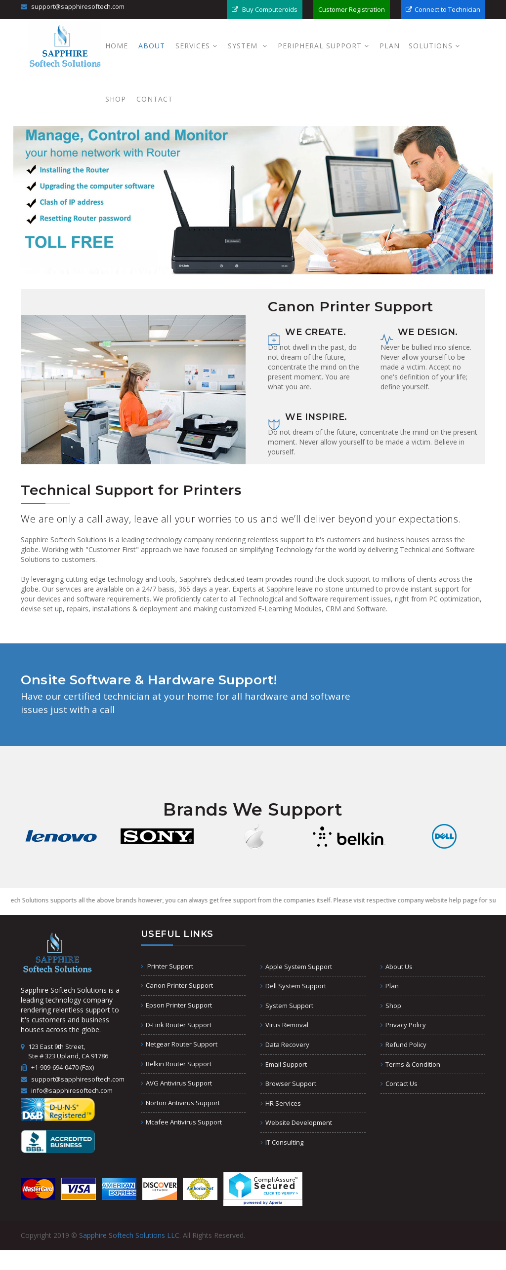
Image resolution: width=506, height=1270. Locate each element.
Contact (154, 99)
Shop (115, 99)
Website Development (296, 1122)
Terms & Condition (410, 1064)
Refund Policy (403, 1044)
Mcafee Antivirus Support (181, 1122)
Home (116, 45)
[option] (61, 836)
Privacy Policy (403, 1024)
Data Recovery (284, 1044)
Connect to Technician (443, 9)
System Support (286, 1005)
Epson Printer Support (176, 1005)
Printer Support (167, 966)
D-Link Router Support (176, 1024)
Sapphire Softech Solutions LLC (129, 1235)
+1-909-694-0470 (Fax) (57, 1067)
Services (196, 45)
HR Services (280, 1103)
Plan (390, 45)
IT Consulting (281, 1142)
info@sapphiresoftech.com (67, 1090)
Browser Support (288, 1083)
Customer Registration (351, 9)
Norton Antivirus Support (180, 1102)
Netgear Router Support (179, 1044)
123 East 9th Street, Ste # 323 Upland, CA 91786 (64, 1051)
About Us (396, 966)
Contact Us (399, 1083)
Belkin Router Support (176, 1063)
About (151, 45)
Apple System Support (296, 966)
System (247, 45)
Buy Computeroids (264, 9)
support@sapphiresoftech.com (73, 6)
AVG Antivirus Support (176, 1083)
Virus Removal (284, 1024)
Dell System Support (293, 985)
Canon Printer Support (177, 985)
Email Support (283, 1064)
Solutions (434, 45)
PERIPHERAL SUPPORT (323, 45)
